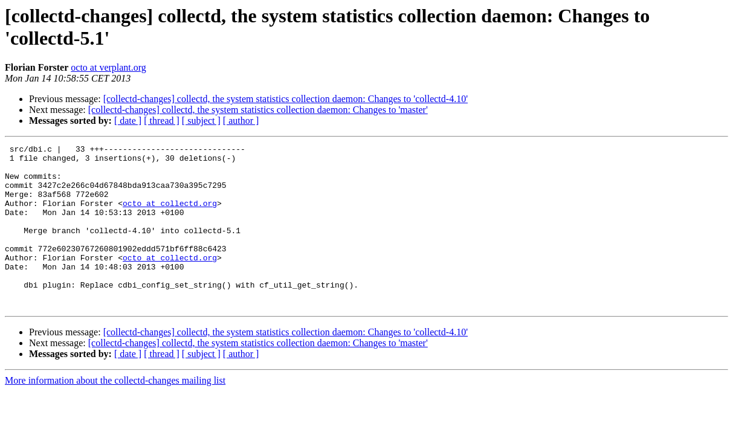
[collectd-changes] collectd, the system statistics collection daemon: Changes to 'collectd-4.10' (285, 99)
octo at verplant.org (108, 67)
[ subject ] (201, 120)
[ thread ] (161, 120)
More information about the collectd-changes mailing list (115, 413)
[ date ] (127, 120)
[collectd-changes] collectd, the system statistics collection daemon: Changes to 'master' (258, 110)
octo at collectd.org (170, 215)
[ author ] (241, 120)
